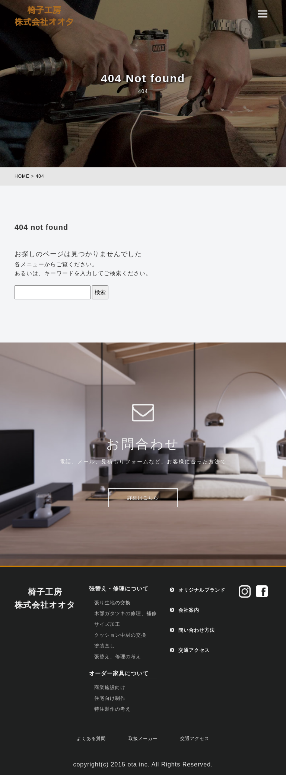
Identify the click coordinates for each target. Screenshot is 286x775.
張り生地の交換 (112, 602)
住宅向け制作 (109, 698)
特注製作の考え (112, 709)
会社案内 (184, 610)
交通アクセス (190, 650)
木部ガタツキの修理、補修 (125, 613)
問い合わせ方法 (192, 630)
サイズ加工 (107, 624)
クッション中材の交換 (120, 635)
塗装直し (104, 646)
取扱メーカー (143, 738)
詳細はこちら (143, 498)
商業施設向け (109, 687)
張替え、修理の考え (117, 656)
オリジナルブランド (197, 590)
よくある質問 (91, 738)
